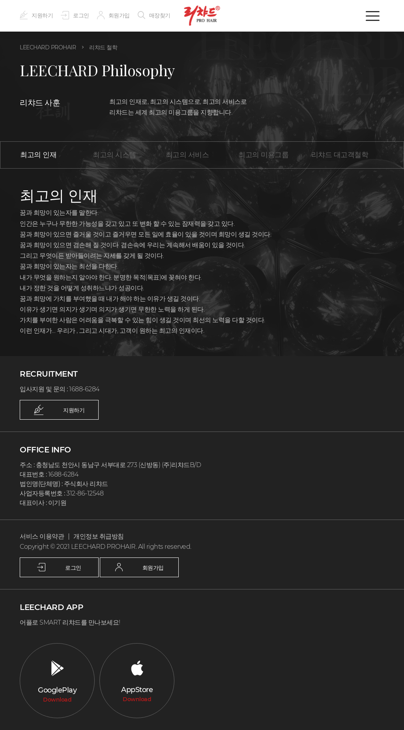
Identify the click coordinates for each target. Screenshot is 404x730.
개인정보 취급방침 (94, 536)
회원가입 (109, 15)
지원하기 (35, 15)
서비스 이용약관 (40, 536)
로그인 (72, 15)
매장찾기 (149, 15)
